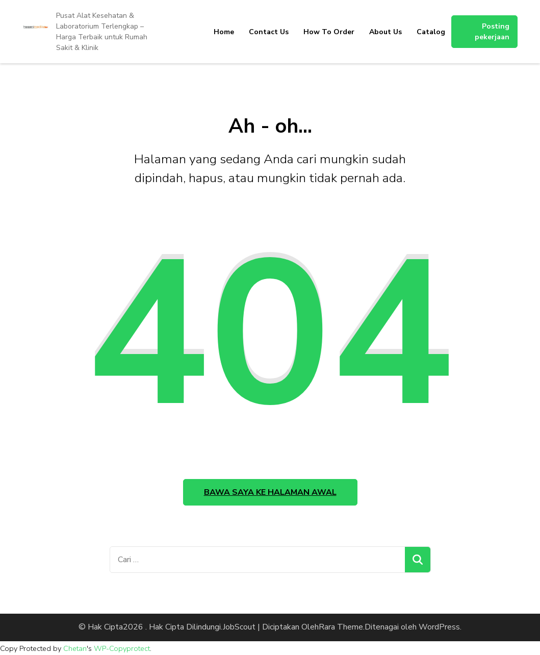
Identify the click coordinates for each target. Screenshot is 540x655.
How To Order (328, 32)
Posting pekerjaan (492, 31)
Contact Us (269, 32)
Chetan (75, 648)
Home (224, 32)
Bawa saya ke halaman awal (270, 492)
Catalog (431, 32)
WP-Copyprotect (122, 648)
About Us (385, 32)
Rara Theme (341, 627)
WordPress (439, 627)
